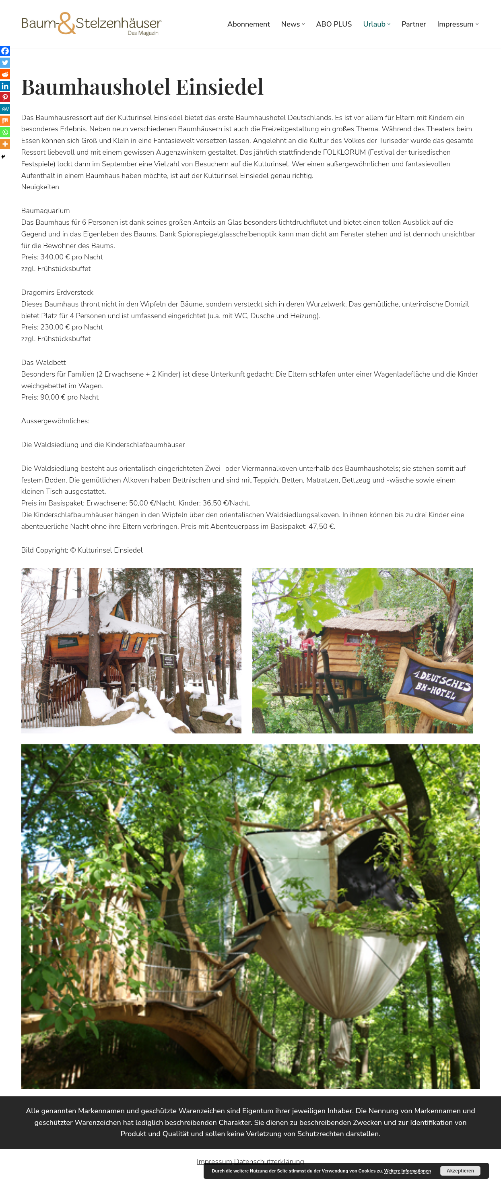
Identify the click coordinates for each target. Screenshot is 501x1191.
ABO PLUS (334, 24)
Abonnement (248, 24)
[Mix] (5, 121)
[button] (303, 24)
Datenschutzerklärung (269, 1161)
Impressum (214, 1161)
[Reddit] (5, 74)
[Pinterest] (5, 97)
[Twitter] (5, 63)
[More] (5, 144)
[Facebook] (5, 51)
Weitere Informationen (407, 1170)
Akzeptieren (460, 1171)
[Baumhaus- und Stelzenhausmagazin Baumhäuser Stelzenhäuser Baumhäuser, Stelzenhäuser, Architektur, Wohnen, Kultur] (91, 24)
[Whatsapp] (5, 132)
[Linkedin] (5, 86)
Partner (414, 24)
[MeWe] (5, 109)
